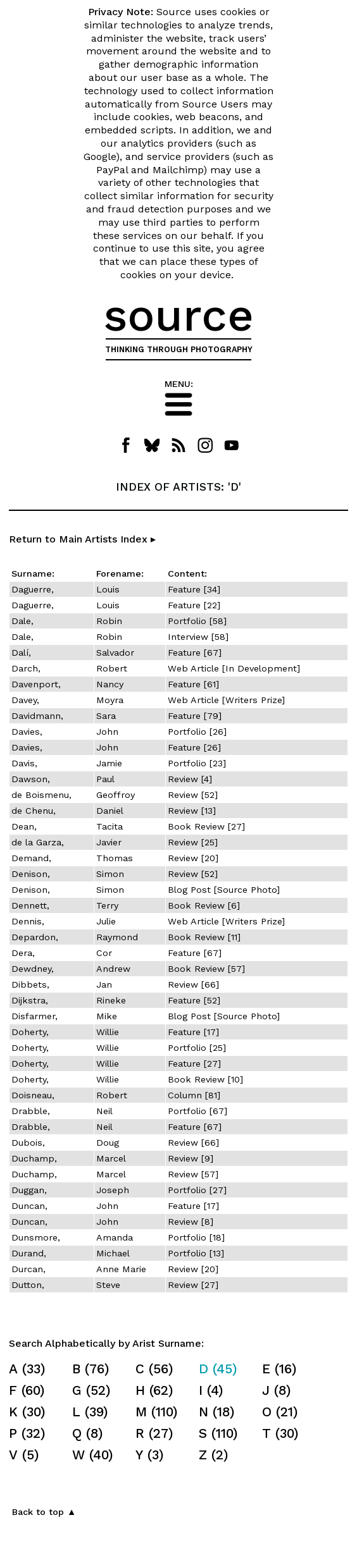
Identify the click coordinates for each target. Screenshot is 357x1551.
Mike (106, 1016)
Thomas (114, 858)
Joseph (112, 1190)
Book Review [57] (206, 969)
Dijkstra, (29, 1000)
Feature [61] (193, 684)
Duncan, (29, 1206)
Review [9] (190, 1158)
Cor (104, 953)
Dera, (23, 953)
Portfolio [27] (197, 1190)
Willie (107, 1032)
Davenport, (36, 684)
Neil (104, 1111)
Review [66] (193, 984)
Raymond (117, 937)
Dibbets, (30, 984)
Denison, (30, 874)
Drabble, (30, 1111)
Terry (107, 905)
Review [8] (190, 1222)
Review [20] (193, 858)
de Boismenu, (41, 795)
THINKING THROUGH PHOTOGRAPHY (179, 349)
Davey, (25, 700)
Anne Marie (121, 1269)
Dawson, (30, 779)
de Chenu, (33, 811)
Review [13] (192, 811)
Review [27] (193, 1285)
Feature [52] (194, 1000)
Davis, (24, 763)
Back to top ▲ (44, 1512)
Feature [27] (194, 1063)
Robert (111, 668)
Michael (113, 1253)
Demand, (31, 858)
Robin (109, 621)
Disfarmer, (34, 1016)
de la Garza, (37, 842)
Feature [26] (194, 747)
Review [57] (193, 1174)
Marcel (111, 1158)
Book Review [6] (204, 905)
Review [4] (190, 779)
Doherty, (30, 1032)
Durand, (28, 1253)
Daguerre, (32, 589)
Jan (104, 984)
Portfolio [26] (197, 731)
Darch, (26, 668)
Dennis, (27, 921)
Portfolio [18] (196, 1237)
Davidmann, (37, 716)
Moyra (109, 700)
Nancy (109, 684)
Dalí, (21, 652)
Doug (107, 1142)
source (179, 314)
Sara (106, 716)
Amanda (114, 1237)
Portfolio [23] (197, 763)
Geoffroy (115, 795)
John (107, 731)
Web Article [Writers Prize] (226, 700)
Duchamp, (34, 1158)
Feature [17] (193, 1032)
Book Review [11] (204, 937)
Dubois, (28, 1142)
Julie (106, 921)
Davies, (26, 731)
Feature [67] (195, 652)
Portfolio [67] (197, 1111)
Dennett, (30, 905)
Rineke (111, 1000)
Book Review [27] (206, 826)
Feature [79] (195, 716)
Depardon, (34, 937)
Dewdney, (32, 969)
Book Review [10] (205, 1079)
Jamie (109, 763)
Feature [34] (194, 589)
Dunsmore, (35, 1237)
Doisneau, (32, 1095)
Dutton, (27, 1285)
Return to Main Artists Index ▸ (82, 539)
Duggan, (29, 1190)
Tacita (109, 826)
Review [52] (193, 795)
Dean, (24, 826)
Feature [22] (194, 605)
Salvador (115, 652)
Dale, (22, 621)
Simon (110, 874)
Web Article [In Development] (234, 668)
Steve (108, 1285)
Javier (109, 842)
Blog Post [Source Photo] (224, 890)
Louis (108, 589)
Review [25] (193, 842)
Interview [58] (198, 637)
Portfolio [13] (196, 1253)
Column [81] (194, 1095)
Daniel (109, 811)
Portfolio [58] (197, 621)
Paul (105, 779)
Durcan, (28, 1269)
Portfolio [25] (197, 1048)
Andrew (113, 969)
